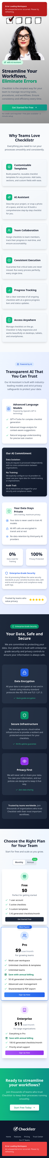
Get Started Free (24, 919)
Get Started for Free (24, 107)
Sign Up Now (24, 994)
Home (8, 1136)
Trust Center (38, 1136)
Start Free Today (24, 1107)
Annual (31, 862)
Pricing (27, 1136)
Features (17, 1136)
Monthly (19, 862)
